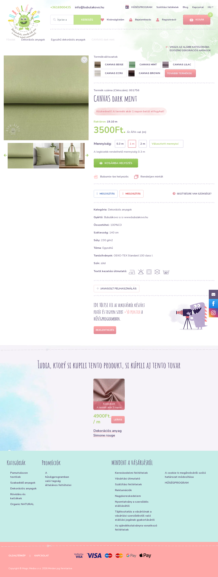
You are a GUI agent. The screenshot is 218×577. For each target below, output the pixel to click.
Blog (185, 7)
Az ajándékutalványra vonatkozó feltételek (136, 528)
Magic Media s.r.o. (31, 568)
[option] (46, 97)
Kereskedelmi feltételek (131, 473)
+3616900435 (60, 7)
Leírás (118, 419)
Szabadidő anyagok (22, 483)
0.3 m (120, 144)
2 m (142, 144)
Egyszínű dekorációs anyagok (68, 40)
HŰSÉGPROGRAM (138, 7)
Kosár (197, 20)
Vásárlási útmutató (127, 479)
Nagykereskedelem (128, 496)
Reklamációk (123, 490)
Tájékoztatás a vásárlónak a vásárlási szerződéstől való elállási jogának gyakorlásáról (135, 516)
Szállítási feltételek (167, 7)
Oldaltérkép (17, 555)
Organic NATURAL (22, 504)
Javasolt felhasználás (117, 288)
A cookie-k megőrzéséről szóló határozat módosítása (185, 475)
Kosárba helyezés (115, 163)
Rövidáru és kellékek (18, 496)
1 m (132, 144)
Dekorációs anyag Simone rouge (107, 433)
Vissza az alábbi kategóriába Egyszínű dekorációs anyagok (190, 48)
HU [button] (209, 7)
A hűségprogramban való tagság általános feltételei (58, 479)
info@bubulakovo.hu (89, 7)
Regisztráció (166, 20)
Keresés (87, 20)
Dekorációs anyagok (33, 40)
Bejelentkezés (140, 20)
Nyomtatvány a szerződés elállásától (132, 504)
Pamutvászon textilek (19, 475)
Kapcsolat (198, 7)
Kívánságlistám (112, 20)
